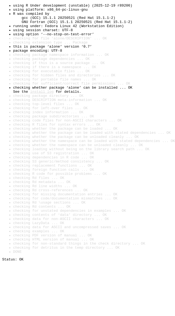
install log (42, 109)
